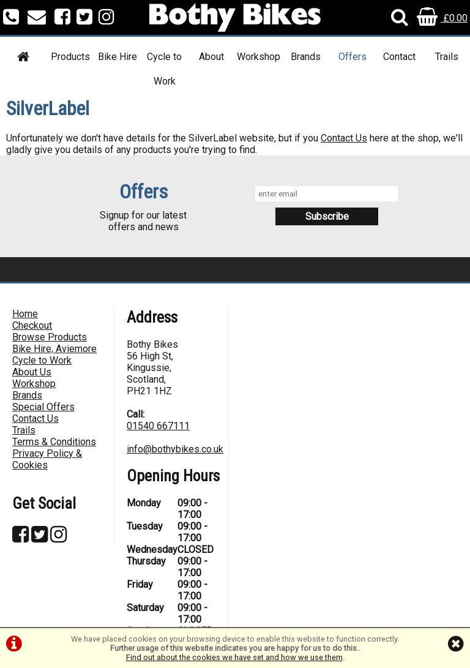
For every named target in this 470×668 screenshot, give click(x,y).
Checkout (32, 325)
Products (70, 56)
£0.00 (442, 18)
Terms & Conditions (54, 442)
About (211, 56)
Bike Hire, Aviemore (54, 349)
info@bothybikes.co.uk (175, 449)
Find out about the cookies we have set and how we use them (234, 657)
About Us (31, 372)
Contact (399, 56)
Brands (306, 56)
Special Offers (43, 407)
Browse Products (49, 337)
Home (25, 314)
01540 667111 (158, 426)
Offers (352, 56)
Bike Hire (117, 56)
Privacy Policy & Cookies (47, 459)
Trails (446, 56)
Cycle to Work (164, 69)
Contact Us (344, 138)
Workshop (258, 56)
